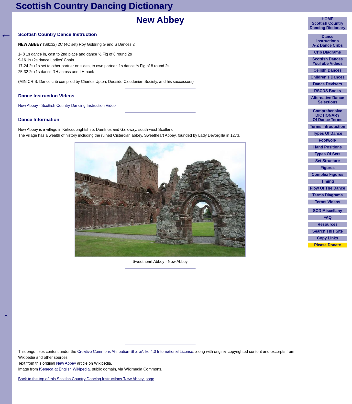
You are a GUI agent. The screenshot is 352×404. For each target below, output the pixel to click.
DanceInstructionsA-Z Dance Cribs (327, 40)
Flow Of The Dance (327, 188)
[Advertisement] (160, 306)
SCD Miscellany (327, 211)
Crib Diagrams (327, 52)
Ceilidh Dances (328, 70)
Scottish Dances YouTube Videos (327, 61)
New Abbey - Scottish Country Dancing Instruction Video (67, 105)
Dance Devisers (327, 84)
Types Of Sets (328, 154)
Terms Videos (327, 202)
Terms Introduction (327, 126)
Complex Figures (327, 174)
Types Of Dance (327, 133)
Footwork (327, 140)
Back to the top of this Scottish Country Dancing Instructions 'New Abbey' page (86, 379)
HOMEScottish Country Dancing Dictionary (327, 23)
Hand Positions (327, 147)
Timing (327, 181)
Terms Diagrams (327, 195)
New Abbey (66, 363)
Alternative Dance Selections (327, 100)
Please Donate (327, 245)
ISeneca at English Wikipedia (64, 369)
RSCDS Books (327, 91)
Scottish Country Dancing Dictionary (94, 6)
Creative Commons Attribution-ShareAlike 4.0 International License (135, 351)
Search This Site (327, 231)
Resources (328, 224)
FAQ (328, 217)
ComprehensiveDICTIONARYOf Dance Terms (327, 115)
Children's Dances (328, 77)
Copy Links (327, 238)
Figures (327, 168)
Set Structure (327, 161)
